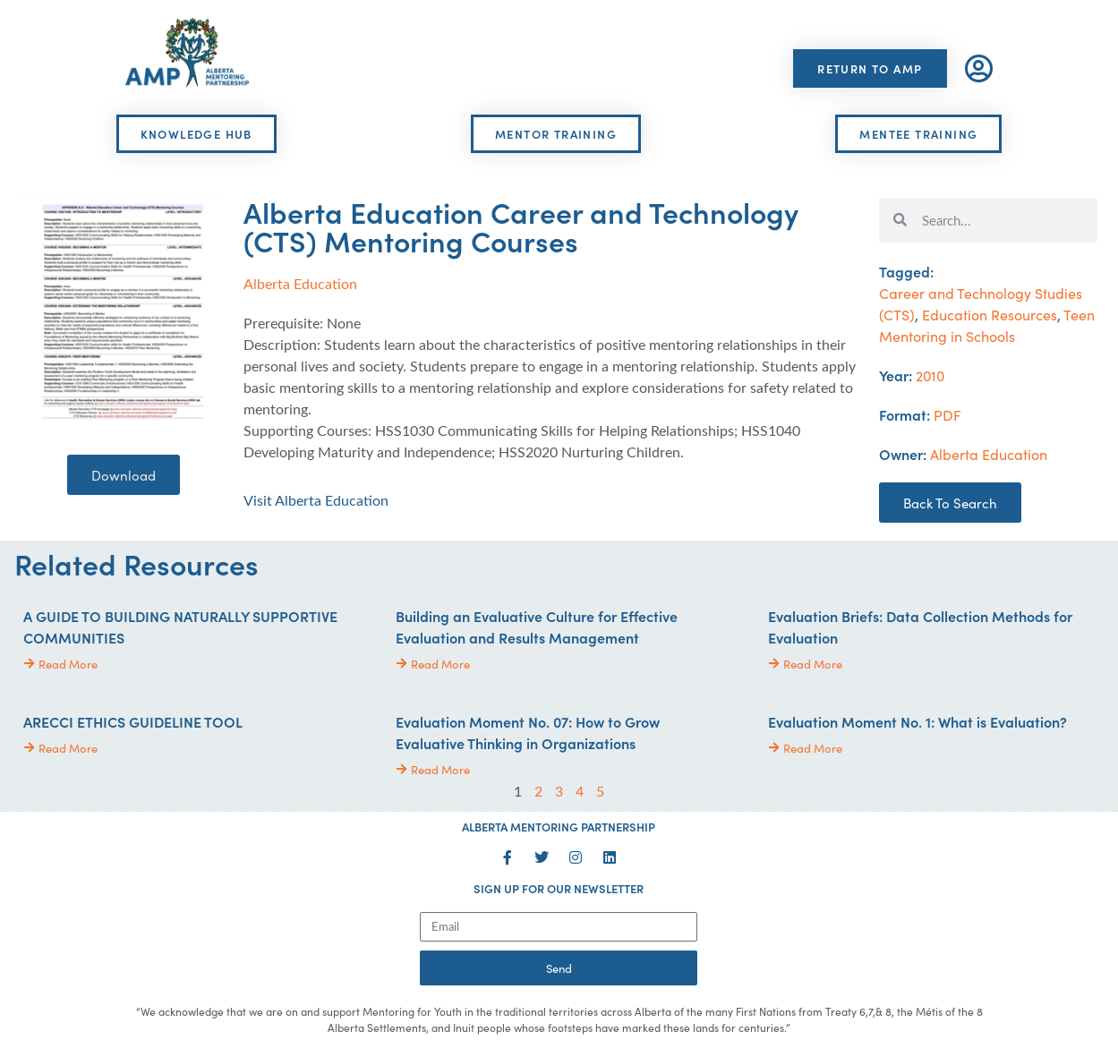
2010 (930, 375)
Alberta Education (300, 283)
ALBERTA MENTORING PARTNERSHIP (558, 826)
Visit (315, 499)
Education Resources (989, 314)
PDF (947, 414)
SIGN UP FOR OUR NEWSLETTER (559, 888)
